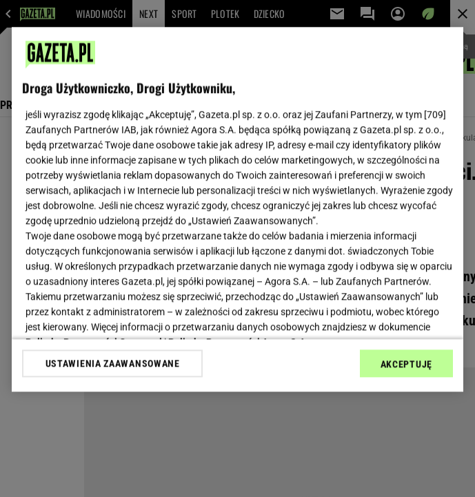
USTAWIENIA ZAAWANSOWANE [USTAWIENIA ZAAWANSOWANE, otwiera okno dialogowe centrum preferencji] (113, 363)
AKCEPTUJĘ (406, 363)
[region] (237, 209)
